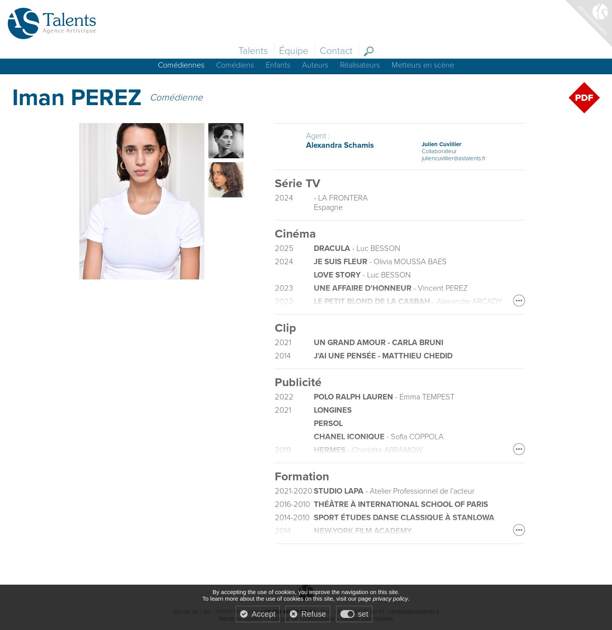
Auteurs (315, 65)
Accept (264, 614)
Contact (336, 51)
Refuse (313, 614)
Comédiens (235, 65)
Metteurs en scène (423, 65)
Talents (253, 51)
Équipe (293, 51)
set (363, 614)
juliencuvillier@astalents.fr (454, 158)
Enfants (278, 65)
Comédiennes (181, 65)
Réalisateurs (360, 65)
